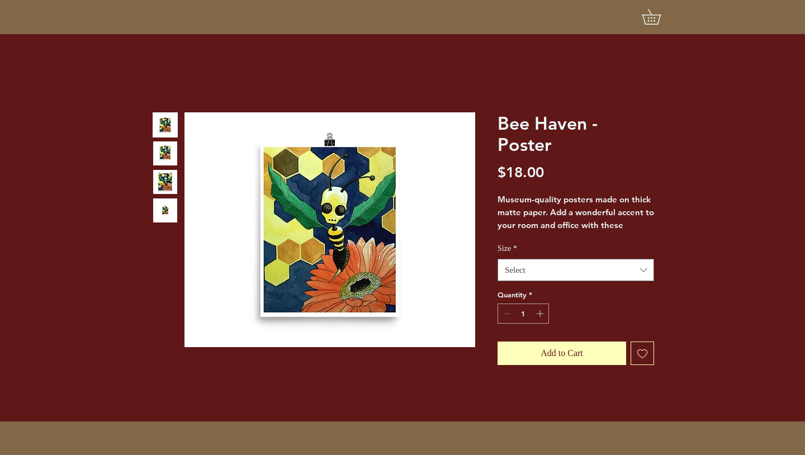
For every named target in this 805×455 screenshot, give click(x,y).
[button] (659, 17)
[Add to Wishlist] (642, 353)
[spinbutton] (523, 313)
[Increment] (541, 313)
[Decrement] (506, 313)
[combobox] (576, 270)
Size (507, 248)
